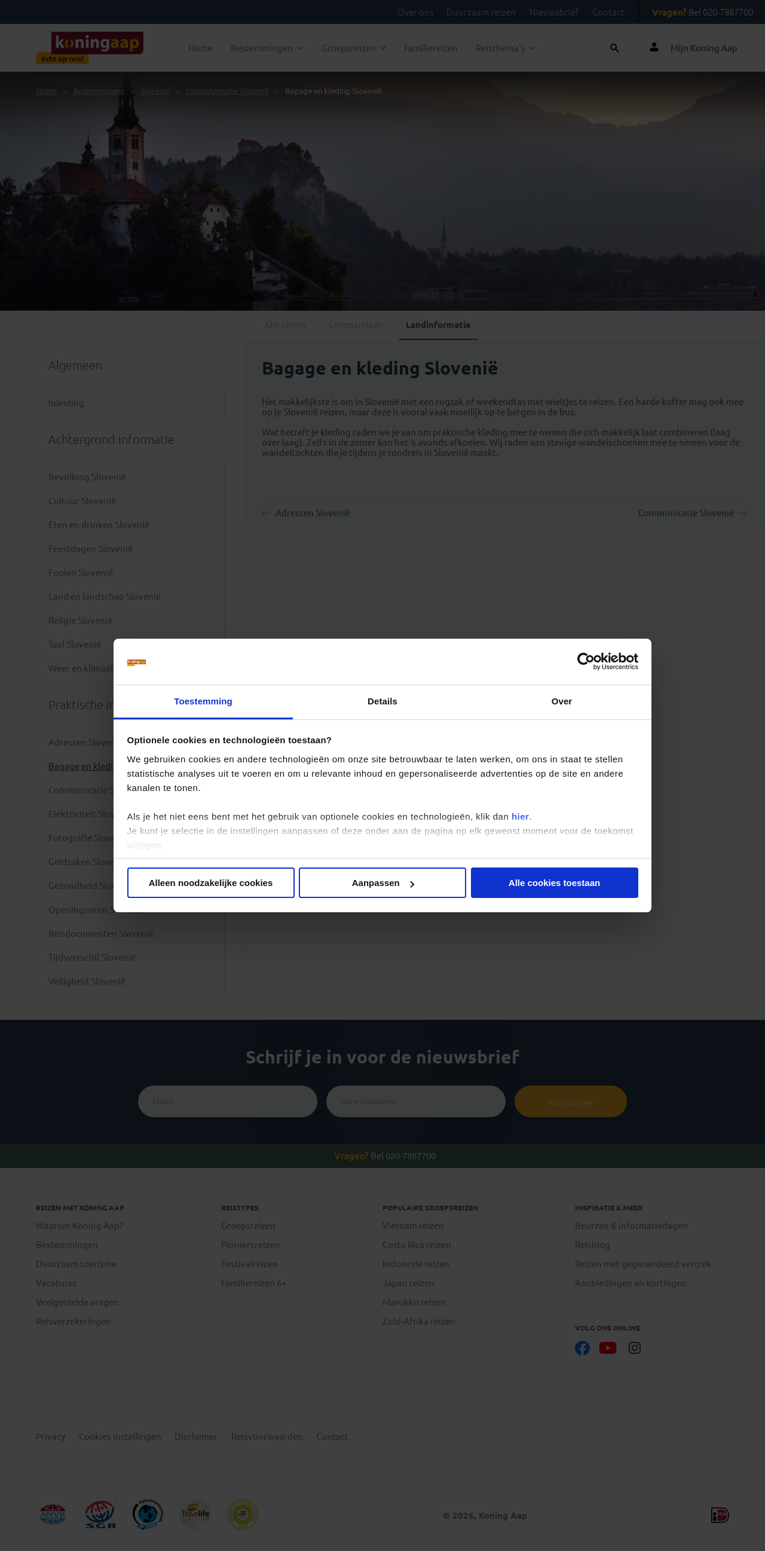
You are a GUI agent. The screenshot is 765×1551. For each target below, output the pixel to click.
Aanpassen (383, 883)
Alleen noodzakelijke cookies (211, 883)
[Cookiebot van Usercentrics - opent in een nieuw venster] (586, 662)
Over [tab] (562, 701)
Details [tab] (382, 701)
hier (521, 816)
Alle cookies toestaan (554, 883)
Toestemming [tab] (203, 701)
